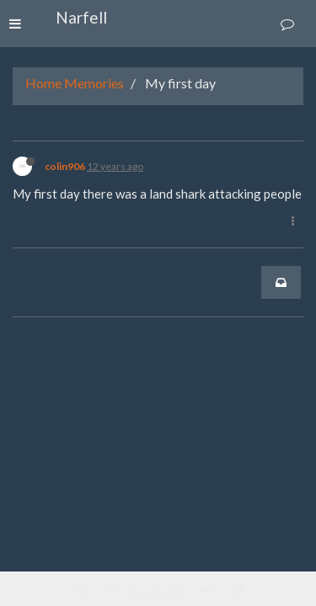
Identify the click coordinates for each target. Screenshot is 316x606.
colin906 (65, 166)
